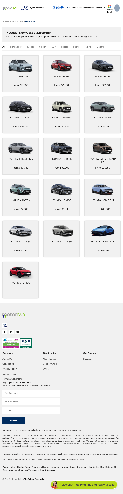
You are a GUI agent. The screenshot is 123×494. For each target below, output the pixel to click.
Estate (30, 46)
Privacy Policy (9, 368)
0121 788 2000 (35, 8)
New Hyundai (50, 358)
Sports (64, 46)
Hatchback (16, 46)
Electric (100, 46)
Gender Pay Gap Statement (95, 466)
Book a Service (74, 8)
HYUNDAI (29, 21)
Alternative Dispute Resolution (43, 466)
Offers (46, 368)
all (3, 46)
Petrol (76, 46)
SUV (54, 46)
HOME (5, 21)
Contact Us (100, 8)
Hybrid (88, 46)
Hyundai (87, 358)
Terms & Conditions (12, 378)
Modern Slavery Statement (70, 466)
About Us (7, 358)
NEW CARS (16, 21)
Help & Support (38, 469)
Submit (13, 420)
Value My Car (88, 8)
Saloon (42, 46)
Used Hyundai (50, 363)
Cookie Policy (9, 373)
